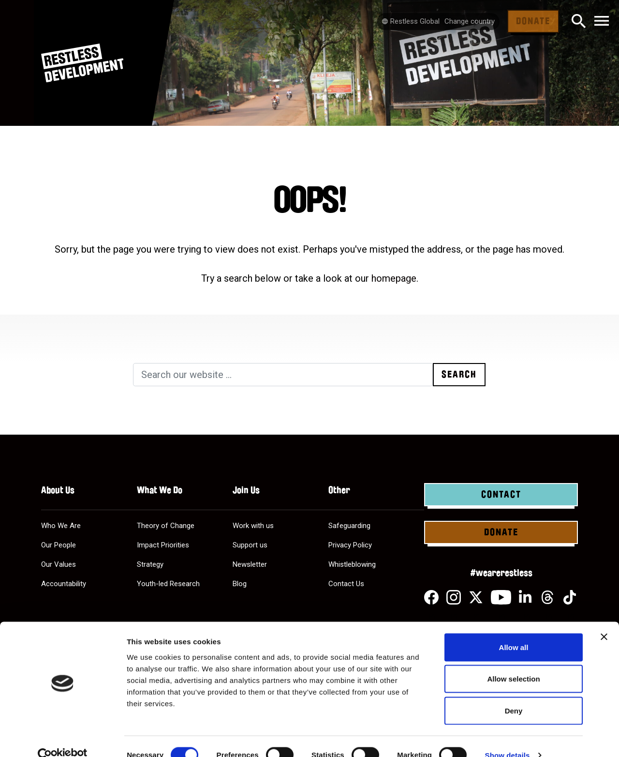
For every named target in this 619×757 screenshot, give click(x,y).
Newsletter (250, 564)
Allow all (514, 630)
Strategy (150, 564)
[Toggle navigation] (601, 21)
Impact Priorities (163, 545)
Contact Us (346, 583)
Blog (240, 583)
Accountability (63, 583)
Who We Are (61, 525)
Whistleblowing (352, 564)
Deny (514, 693)
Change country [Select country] (469, 21)
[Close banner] (604, 619)
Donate (533, 21)
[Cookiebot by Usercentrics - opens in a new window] (62, 738)
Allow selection (513, 662)
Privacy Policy (350, 545)
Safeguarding (349, 525)
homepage (393, 278)
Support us (250, 545)
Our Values (58, 564)
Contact (501, 495)
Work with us (253, 525)
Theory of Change (165, 525)
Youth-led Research (168, 583)
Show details (507, 738)
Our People (58, 545)
